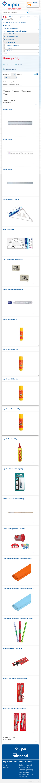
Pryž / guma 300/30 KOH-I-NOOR (13, 259)
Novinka (7, 91)
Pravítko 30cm (7, 139)
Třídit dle (19, 74)
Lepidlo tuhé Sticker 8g (10, 319)
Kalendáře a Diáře (11, 34)
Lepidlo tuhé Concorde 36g (11, 409)
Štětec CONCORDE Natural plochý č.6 (14, 499)
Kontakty (35, 17)
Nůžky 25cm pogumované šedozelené (14, 708)
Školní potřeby (10, 42)
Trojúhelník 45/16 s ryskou (11, 199)
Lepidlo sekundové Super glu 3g (13, 469)
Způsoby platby (24, 767)
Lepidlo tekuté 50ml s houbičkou (13, 289)
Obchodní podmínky (26, 770)
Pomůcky (9, 48)
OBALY (6, 54)
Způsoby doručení (25, 765)
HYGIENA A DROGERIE (11, 28)
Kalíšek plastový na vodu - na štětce (14, 528)
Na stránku (6, 74)
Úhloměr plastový (8, 229)
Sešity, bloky (10, 51)
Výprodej (16, 91)
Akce (6, 94)
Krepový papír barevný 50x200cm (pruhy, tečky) (17, 618)
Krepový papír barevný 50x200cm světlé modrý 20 (18, 588)
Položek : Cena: (35, 4)
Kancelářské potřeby (11, 37)
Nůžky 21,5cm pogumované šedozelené (15, 678)
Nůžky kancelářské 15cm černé (12, 648)
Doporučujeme (27, 91)
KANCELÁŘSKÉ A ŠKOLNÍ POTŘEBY (15, 31)
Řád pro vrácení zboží (27, 774)
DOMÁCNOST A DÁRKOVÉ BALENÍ (15, 22)
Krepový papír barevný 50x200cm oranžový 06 (17, 558)
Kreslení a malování (13, 45)
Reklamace (23, 777)
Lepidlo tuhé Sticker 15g (10, 349)
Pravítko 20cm (7, 109)
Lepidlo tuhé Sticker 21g (10, 379)
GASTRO (7, 25)
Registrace (21, 17)
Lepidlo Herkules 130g (10, 439)
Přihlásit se (12, 17)
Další (35, 104)
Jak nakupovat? (24, 772)
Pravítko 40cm (7, 169)
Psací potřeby (10, 39)
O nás (28, 17)
